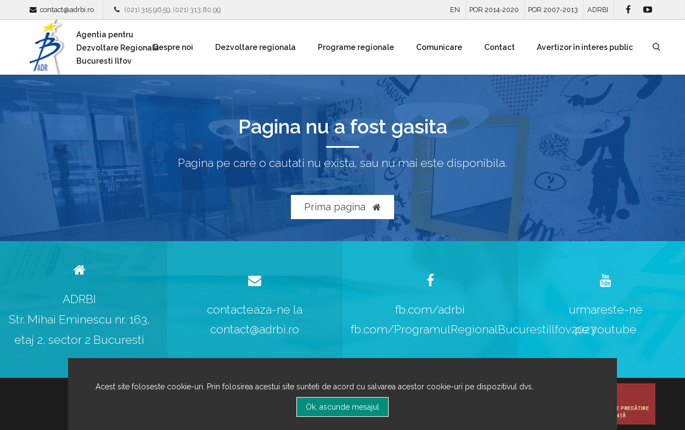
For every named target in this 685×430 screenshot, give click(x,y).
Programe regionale (356, 47)
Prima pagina (342, 207)
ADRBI (597, 9)
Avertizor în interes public (585, 47)
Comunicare (439, 47)
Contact (499, 47)
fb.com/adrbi (430, 309)
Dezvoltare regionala (255, 47)
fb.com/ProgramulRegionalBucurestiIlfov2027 (473, 329)
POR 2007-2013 (553, 9)
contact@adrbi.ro (67, 9)
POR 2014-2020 (494, 9)
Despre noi (173, 47)
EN (455, 9)
